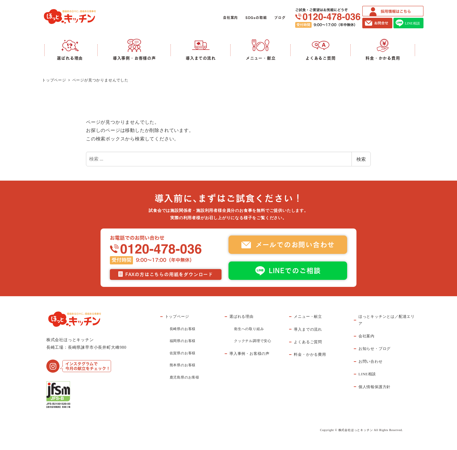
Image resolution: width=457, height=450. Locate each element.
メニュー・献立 (308, 316)
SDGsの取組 (256, 17)
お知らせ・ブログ (374, 348)
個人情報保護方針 (374, 387)
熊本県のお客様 (183, 365)
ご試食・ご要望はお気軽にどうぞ (327, 18)
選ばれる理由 (241, 316)
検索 (361, 159)
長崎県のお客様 (183, 329)
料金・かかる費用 (310, 354)
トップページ (177, 316)
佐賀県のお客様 (183, 353)
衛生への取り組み (249, 329)
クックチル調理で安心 (252, 341)
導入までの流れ (308, 329)
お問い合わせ (370, 361)
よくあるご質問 (308, 342)
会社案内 (230, 17)
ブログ (279, 17)
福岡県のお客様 (183, 341)
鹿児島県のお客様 (184, 377)
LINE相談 (367, 374)
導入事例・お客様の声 (249, 353)
